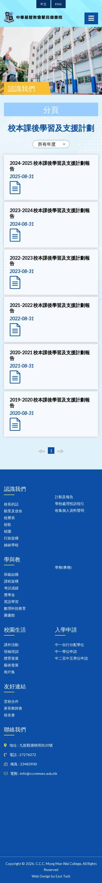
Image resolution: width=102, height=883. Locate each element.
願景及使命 (13, 511)
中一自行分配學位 (69, 644)
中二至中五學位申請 (71, 658)
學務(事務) (63, 567)
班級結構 (11, 574)
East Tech (63, 876)
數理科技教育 (15, 608)
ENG (58, 4)
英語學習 (11, 601)
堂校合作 (11, 701)
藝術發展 (11, 665)
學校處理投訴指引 (69, 503)
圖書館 (9, 615)
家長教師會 (13, 708)
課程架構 (11, 581)
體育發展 (11, 658)
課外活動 (11, 644)
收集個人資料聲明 (69, 510)
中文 (43, 4)
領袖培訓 (11, 651)
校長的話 (11, 504)
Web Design (41, 876)
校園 (7, 531)
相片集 (9, 672)
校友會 (9, 715)
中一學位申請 (66, 651)
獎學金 (9, 594)
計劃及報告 (64, 497)
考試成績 (11, 588)
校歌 (7, 524)
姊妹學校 (11, 545)
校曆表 (9, 517)
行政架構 (11, 538)
